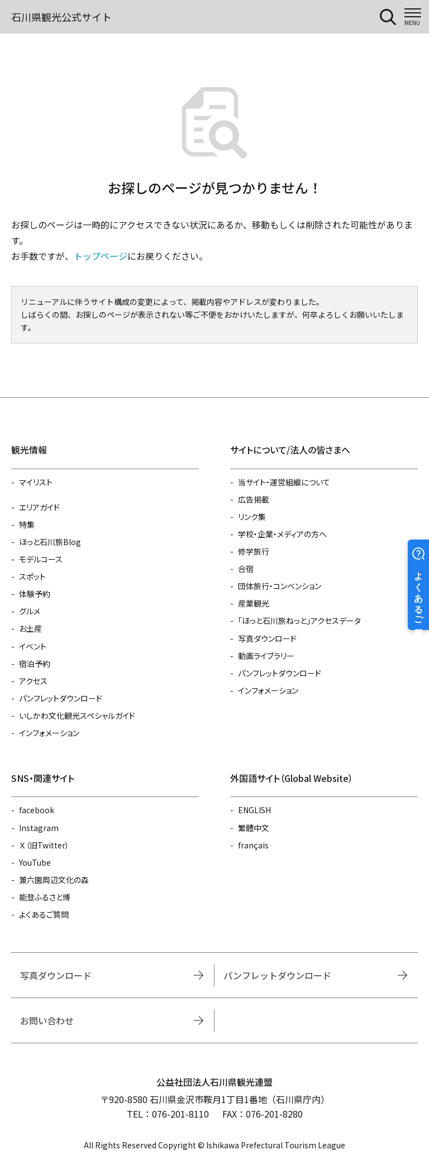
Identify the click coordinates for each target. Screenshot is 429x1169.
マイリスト (36, 482)
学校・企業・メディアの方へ (282, 534)
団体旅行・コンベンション (279, 585)
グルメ (29, 611)
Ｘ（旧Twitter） (44, 845)
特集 (27, 524)
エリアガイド (39, 507)
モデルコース (41, 559)
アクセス (33, 680)
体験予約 (34, 593)
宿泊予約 (34, 663)
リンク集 (252, 516)
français (253, 845)
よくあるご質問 (44, 914)
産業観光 (253, 603)
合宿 (246, 568)
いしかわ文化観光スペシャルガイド (77, 715)
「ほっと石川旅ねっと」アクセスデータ (299, 620)
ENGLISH (254, 809)
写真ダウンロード (267, 638)
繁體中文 (253, 827)
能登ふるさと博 (44, 897)
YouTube (35, 862)
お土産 (30, 628)
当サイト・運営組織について (284, 482)
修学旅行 (253, 551)
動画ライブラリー (266, 655)
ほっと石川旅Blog (50, 541)
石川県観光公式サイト (61, 17)
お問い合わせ (47, 1020)
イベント (32, 646)
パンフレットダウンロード (60, 698)
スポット (32, 576)
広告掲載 (253, 499)
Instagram (39, 827)
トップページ (100, 256)
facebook (36, 809)
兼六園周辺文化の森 (54, 879)
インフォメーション (49, 732)
